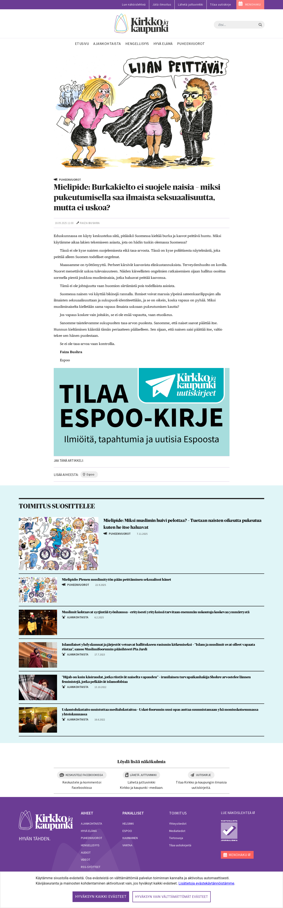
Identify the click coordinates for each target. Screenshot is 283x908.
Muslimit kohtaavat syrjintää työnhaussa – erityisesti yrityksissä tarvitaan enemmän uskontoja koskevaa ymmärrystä (155, 612)
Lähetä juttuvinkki (190, 4)
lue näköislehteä (236, 812)
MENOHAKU (253, 4)
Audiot (86, 852)
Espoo (127, 831)
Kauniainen (130, 838)
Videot (85, 860)
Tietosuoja (176, 838)
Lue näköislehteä (134, 4)
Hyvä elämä (89, 831)
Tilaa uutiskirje (220, 4)
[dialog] (141, 890)
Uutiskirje (203, 775)
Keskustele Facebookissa (84, 775)
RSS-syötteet (90, 867)
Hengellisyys (90, 845)
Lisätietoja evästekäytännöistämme (206, 883)
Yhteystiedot (177, 824)
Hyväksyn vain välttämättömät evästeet (171, 896)
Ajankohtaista (91, 824)
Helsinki (128, 824)
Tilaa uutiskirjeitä (180, 845)
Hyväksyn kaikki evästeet (100, 897)
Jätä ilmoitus (162, 4)
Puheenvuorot (91, 838)
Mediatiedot (177, 831)
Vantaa (127, 845)
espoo (90, 474)
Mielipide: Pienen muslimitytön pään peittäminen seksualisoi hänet (116, 579)
